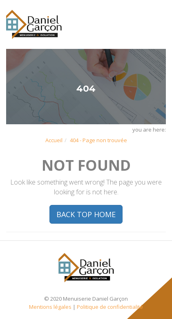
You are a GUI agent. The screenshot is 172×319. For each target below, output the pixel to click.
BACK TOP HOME (86, 214)
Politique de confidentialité (110, 306)
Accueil (54, 140)
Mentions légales (50, 306)
